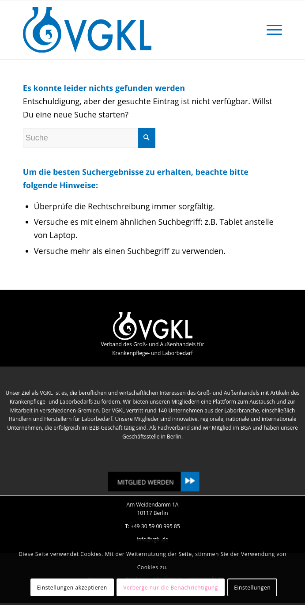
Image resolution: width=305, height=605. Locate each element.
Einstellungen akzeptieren (72, 587)
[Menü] (270, 29)
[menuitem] (270, 29)
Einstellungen (252, 587)
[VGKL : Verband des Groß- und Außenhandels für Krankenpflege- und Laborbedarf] (126, 30)
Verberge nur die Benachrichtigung (170, 587)
